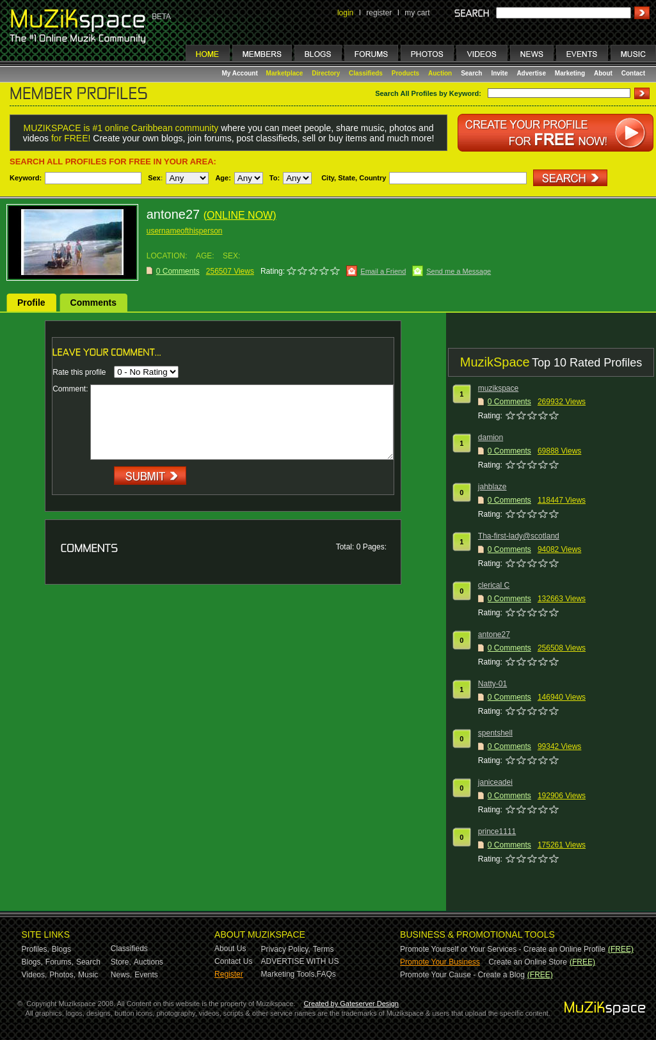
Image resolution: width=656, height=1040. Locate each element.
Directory (326, 73)
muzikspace (498, 388)
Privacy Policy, (285, 949)
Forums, (59, 961)
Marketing (570, 73)
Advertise (531, 73)
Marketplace (284, 73)
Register (228, 974)
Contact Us (233, 961)
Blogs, (32, 961)
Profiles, (35, 949)
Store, (121, 961)
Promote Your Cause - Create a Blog (462, 974)
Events (146, 974)
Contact (633, 73)
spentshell (495, 733)
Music (88, 974)
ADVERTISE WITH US (300, 961)
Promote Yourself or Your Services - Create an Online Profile (502, 949)
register (379, 12)
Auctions (148, 961)
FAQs (326, 974)
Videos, (34, 974)
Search (471, 73)
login (345, 12)
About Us (230, 948)
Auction (440, 73)
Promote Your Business (440, 961)
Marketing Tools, (289, 974)
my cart (416, 12)
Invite (499, 73)
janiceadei (495, 782)
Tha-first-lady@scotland (518, 536)
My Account (241, 73)
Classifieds (366, 73)
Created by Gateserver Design (351, 1003)
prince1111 (497, 831)
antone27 (494, 634)
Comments (93, 302)
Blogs (61, 949)
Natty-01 (492, 683)
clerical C (493, 585)
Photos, (62, 974)
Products (405, 73)
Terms (323, 949)
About (603, 73)
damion (490, 437)
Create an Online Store (527, 961)
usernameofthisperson (185, 230)
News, (121, 974)
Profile (31, 302)
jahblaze (492, 486)
